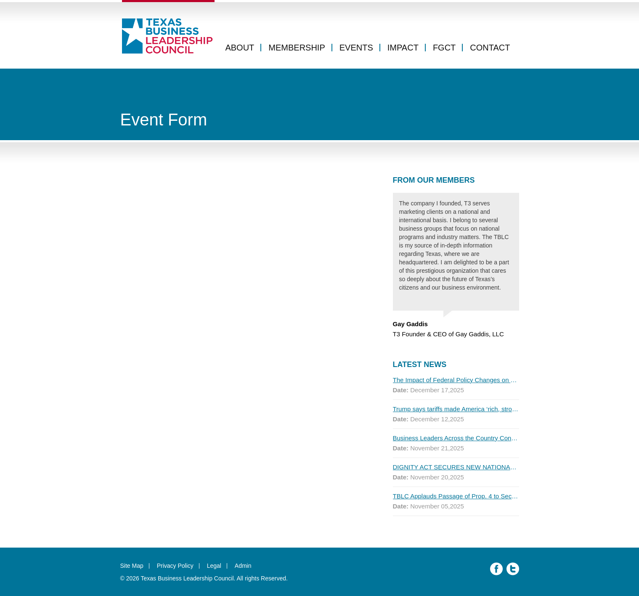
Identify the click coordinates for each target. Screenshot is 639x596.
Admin (243, 565)
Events (356, 47)
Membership (296, 47)
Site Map (131, 565)
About (239, 47)
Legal (214, 565)
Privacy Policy (175, 565)
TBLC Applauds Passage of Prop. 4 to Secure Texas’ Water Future (456, 496)
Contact (490, 47)
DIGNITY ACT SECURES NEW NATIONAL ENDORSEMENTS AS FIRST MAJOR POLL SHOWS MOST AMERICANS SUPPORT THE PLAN (456, 467)
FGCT (444, 47)
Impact (403, 47)
